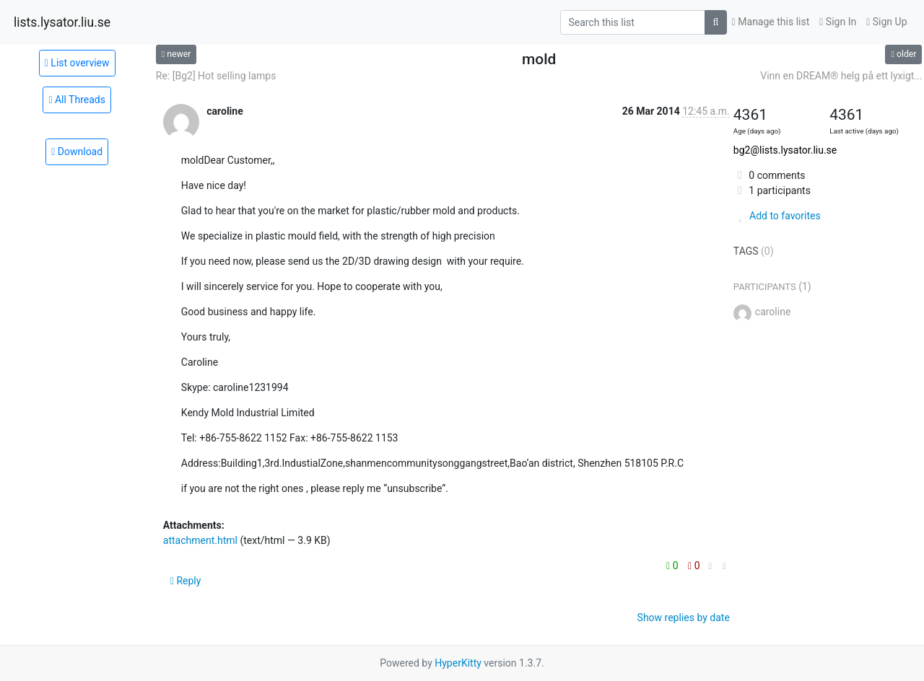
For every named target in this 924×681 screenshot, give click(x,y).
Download (77, 151)
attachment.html (200, 540)
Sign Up (886, 21)
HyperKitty (458, 663)
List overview (77, 63)
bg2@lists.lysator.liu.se (785, 150)
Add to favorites (777, 215)
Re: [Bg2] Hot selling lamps (216, 76)
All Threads (76, 99)
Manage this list (771, 21)
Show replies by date (683, 617)
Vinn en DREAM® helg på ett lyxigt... (841, 76)
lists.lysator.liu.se (62, 22)
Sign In (837, 21)
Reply (185, 580)
